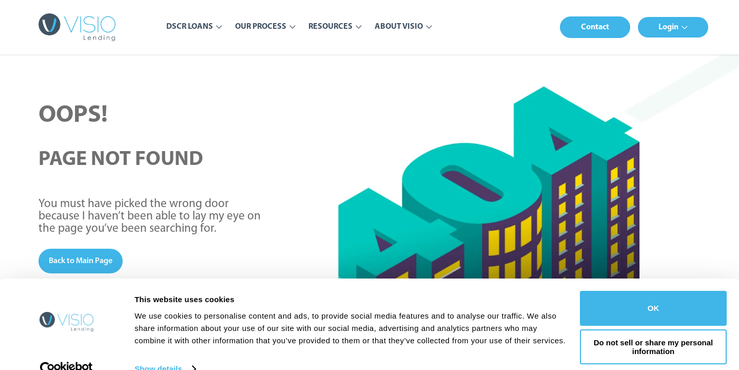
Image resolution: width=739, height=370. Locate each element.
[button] (595, 27)
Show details (158, 349)
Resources (330, 27)
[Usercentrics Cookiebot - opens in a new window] (66, 350)
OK (653, 289)
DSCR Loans (189, 27)
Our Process (260, 27)
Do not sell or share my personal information (653, 328)
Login (668, 27)
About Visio (399, 27)
